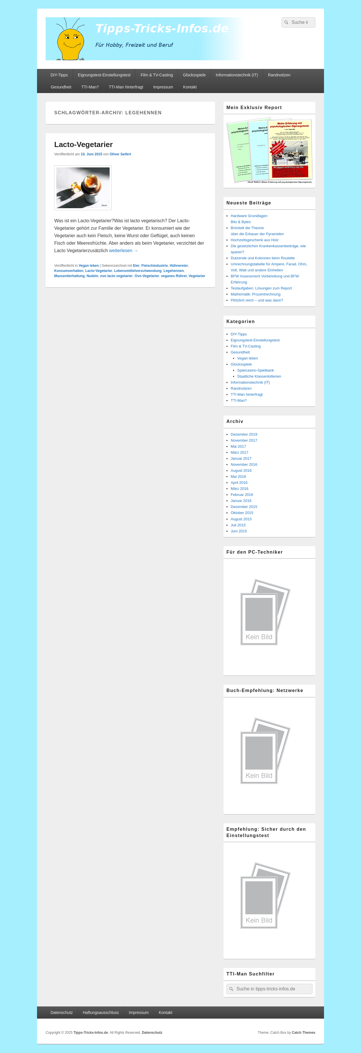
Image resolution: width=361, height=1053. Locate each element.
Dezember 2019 (244, 434)
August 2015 (241, 519)
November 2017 (244, 440)
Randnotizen (279, 75)
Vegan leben (89, 266)
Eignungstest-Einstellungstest (104, 75)
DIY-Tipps (59, 75)
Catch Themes (303, 1033)
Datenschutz (62, 1012)
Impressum (163, 87)
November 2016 (244, 464)
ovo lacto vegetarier (116, 276)
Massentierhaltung (69, 276)
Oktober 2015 (242, 513)
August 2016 (241, 470)
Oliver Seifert (120, 154)
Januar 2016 (241, 501)
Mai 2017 (238, 446)
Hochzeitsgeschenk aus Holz (255, 240)
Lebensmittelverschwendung (138, 271)
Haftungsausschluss (101, 1012)
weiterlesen (123, 250)
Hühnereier (179, 266)
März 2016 (239, 488)
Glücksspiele (194, 75)
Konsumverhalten (68, 271)
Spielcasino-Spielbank (255, 370)
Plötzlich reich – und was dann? (257, 300)
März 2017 (239, 452)
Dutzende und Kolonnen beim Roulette (263, 258)
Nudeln (92, 276)
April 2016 (239, 482)
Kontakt (190, 87)
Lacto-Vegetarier (83, 144)
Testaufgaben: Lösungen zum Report (261, 288)
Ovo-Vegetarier (147, 276)
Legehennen (174, 271)
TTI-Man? (90, 87)
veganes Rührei (174, 276)
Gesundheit (61, 87)
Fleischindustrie (154, 266)
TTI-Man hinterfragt (126, 87)
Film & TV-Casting (157, 75)
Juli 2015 (238, 525)
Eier (136, 266)
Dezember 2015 (244, 507)
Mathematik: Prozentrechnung (255, 294)
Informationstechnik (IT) (237, 75)
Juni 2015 (239, 531)
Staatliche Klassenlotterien (259, 376)
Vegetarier (197, 276)
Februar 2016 (242, 494)
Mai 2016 (238, 476)
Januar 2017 (241, 458)
